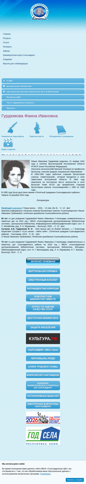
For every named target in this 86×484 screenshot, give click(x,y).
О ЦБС (9, 80)
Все (3, 154)
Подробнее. (45, 474)
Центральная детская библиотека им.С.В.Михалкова (33, 91)
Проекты (10, 108)
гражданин (11, 208)
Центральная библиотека (18, 86)
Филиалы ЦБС (13, 97)
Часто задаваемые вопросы (20, 102)
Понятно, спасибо (74, 480)
